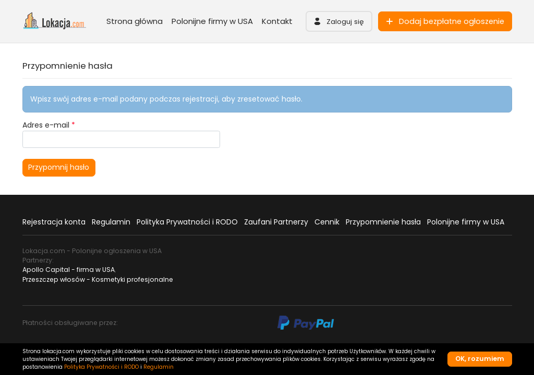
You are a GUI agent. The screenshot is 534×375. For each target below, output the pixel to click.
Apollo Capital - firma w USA (68, 269)
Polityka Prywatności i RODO (187, 222)
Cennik (326, 222)
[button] (339, 21)
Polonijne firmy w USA (212, 21)
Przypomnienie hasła (383, 222)
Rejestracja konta (54, 222)
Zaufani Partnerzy (276, 222)
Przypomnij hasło (58, 167)
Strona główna (134, 21)
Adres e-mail (48, 125)
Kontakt (277, 21)
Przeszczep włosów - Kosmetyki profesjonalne (97, 279)
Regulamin (111, 222)
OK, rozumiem (479, 358)
